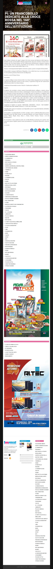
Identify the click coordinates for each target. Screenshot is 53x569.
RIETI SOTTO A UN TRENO (10, 183)
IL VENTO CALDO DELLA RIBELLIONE (13, 221)
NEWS (6, 233)
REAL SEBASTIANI (9, 200)
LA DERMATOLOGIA (9, 177)
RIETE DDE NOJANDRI (9, 191)
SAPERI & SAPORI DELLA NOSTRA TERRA (14, 166)
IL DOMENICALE (8, 158)
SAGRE (6, 181)
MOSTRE (6, 217)
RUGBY (6, 250)
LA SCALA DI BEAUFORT (10, 225)
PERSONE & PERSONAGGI (10, 244)
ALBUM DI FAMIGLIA (9, 248)
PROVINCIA (7, 160)
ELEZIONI (6, 192)
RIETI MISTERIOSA (9, 252)
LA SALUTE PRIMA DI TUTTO (11, 344)
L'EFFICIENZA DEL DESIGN (10, 168)
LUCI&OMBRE (7, 260)
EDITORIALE (7, 187)
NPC (5, 239)
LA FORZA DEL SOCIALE (10, 206)
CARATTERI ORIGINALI (9, 264)
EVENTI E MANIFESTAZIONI (11, 156)
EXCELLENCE (7, 164)
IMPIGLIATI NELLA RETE (10, 185)
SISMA (6, 171)
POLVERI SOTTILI (8, 262)
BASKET (6, 254)
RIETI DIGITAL (7, 219)
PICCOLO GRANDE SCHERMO (11, 198)
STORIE (6, 202)
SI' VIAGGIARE (8, 348)
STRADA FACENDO (9, 265)
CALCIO (6, 210)
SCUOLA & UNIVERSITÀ (10, 189)
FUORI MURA (7, 208)
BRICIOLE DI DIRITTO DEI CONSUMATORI (13, 204)
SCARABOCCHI (8, 231)
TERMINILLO (7, 169)
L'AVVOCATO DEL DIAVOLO (10, 223)
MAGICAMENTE (8, 356)
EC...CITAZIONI (8, 212)
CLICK (6, 227)
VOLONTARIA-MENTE (9, 154)
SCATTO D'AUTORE (9, 242)
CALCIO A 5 (7, 256)
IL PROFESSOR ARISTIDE (10, 258)
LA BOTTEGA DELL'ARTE (10, 352)
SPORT (6, 237)
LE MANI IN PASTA (9, 194)
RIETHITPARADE (8, 246)
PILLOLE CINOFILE (9, 216)
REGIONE (6, 175)
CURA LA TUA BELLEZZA (10, 346)
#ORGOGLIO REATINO (9, 240)
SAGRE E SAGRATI (9, 354)
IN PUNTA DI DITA (8, 350)
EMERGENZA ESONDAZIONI (11, 196)
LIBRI (6, 229)
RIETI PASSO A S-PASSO (10, 162)
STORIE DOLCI (8, 173)
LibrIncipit (7, 214)
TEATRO (6, 235)
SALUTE (6, 179)
